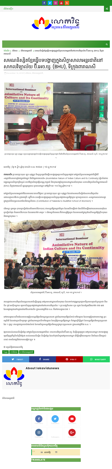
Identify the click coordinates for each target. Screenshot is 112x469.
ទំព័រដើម (6, 50)
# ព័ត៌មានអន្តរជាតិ (26, 352)
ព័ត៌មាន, (29, 73)
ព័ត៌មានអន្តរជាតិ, (37, 73)
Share (44, 359)
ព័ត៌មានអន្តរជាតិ (26, 50)
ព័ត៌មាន (15, 50)
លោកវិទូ (47, 452)
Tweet (17, 359)
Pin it (71, 359)
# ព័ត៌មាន (13, 352)
